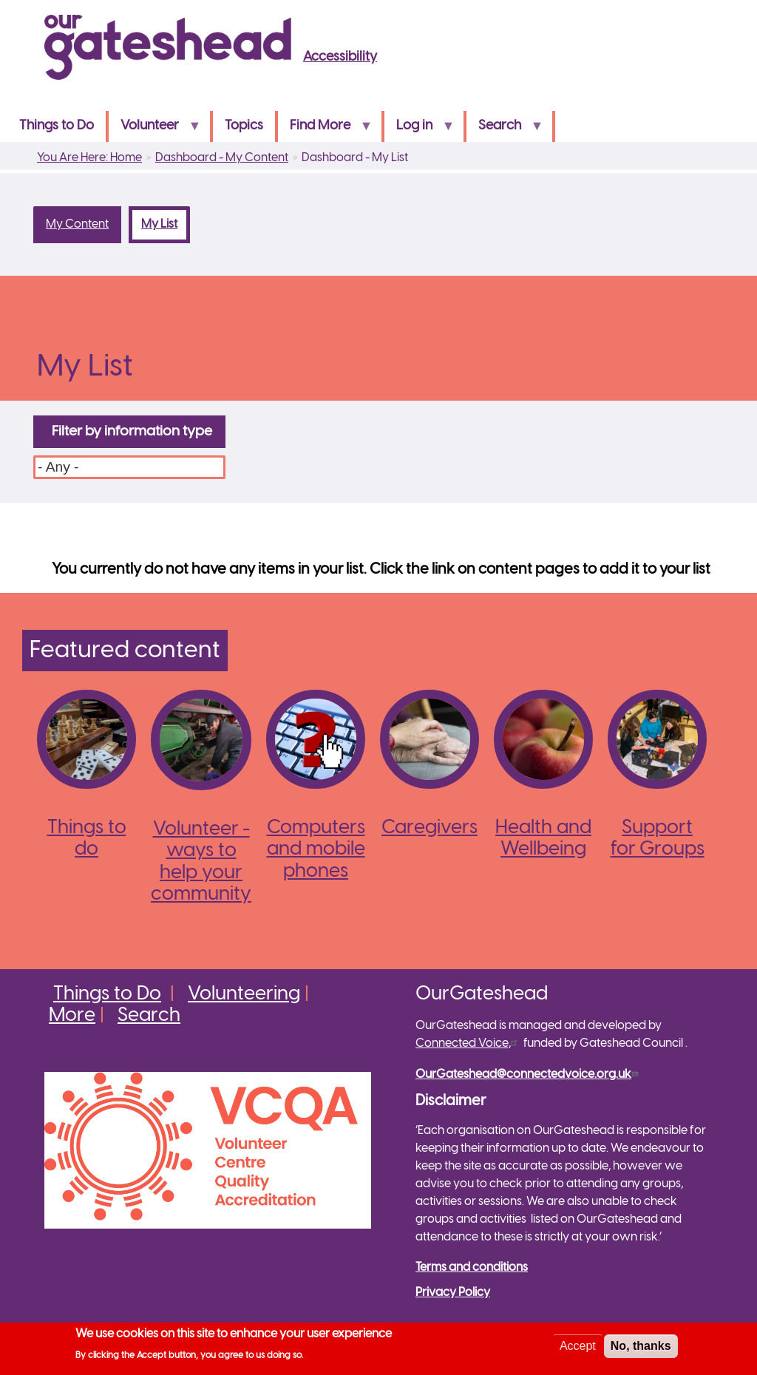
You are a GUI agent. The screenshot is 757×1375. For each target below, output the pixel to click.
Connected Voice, (468, 1043)
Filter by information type (132, 431)
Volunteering (244, 994)
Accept (578, 1349)
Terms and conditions (471, 1267)
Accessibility (340, 57)
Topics (244, 126)
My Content (77, 224)
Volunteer (154, 130)
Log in (419, 130)
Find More (325, 130)
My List (165, 224)
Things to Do (56, 126)
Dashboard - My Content (221, 158)
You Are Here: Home (89, 158)
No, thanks (641, 1349)
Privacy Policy (452, 1292)
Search (504, 130)
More (72, 1015)
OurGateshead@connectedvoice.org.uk (528, 1074)
